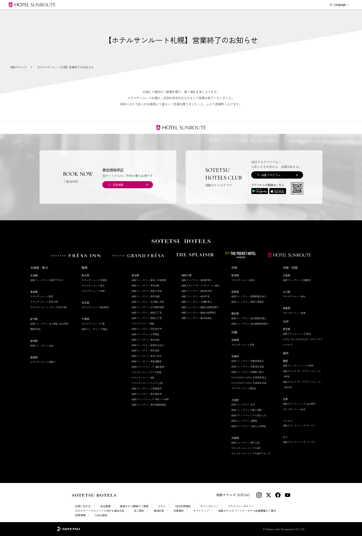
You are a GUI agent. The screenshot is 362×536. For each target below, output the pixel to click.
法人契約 (139, 510)
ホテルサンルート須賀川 (42, 362)
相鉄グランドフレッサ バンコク (299, 442)
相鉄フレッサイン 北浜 (243, 404)
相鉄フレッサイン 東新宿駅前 (147, 361)
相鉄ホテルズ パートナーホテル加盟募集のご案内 (247, 510)
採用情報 (80, 515)
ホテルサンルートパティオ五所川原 (48, 307)
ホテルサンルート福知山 (243, 388)
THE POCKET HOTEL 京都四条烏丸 (248, 377)
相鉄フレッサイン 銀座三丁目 (147, 312)
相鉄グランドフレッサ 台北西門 (299, 403)
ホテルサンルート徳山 (294, 296)
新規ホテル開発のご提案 (134, 506)
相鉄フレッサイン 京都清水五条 (247, 366)
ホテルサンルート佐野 (93, 291)
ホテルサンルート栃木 (93, 285)
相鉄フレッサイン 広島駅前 (297, 280)
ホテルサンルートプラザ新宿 (146, 372)
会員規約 (178, 510)
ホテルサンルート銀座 (143, 323)
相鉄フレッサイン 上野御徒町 (147, 388)
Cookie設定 (101, 515)
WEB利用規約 (183, 506)
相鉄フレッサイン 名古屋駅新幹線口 (249, 323)
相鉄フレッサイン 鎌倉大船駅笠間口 (200, 307)
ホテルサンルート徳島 (294, 313)
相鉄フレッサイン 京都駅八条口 (247, 372)
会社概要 (105, 506)
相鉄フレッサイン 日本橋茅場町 (148, 307)
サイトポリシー (209, 506)
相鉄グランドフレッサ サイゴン (299, 425)
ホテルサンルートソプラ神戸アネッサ (250, 453)
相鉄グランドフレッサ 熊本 (297, 334)
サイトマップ (201, 510)
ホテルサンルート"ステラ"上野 (147, 383)
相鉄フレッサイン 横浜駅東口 (196, 280)
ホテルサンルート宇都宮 (94, 280)
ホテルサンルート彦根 (242, 344)
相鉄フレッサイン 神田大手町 (147, 291)
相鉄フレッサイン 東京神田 (146, 285)
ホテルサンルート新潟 (242, 280)
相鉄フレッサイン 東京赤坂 (146, 339)
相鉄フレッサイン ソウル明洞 (298, 365)
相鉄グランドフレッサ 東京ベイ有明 (150, 399)
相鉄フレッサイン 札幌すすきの (46, 280)
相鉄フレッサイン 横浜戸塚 (195, 296)
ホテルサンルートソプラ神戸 (246, 448)
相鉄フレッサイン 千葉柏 (94, 329)
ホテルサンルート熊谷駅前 (95, 307)
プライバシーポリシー (241, 506)
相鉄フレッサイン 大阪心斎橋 (246, 410)
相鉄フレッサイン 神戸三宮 (245, 442)
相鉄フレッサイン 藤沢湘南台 (196, 318)
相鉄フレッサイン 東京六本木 (147, 356)
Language (340, 4)
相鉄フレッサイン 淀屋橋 (244, 420)
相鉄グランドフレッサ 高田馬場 (148, 366)
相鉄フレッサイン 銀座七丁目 (147, 318)
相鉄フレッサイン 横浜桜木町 (196, 291)
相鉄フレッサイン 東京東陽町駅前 (149, 404)
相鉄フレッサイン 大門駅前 (146, 334)
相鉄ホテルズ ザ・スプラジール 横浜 (200, 285)
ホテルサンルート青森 (41, 296)
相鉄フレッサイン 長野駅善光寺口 (248, 296)
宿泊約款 (159, 510)
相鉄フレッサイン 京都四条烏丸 (247, 361)
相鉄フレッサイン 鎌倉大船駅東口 (198, 312)
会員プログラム (270, 175)
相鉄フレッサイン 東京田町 (146, 350)
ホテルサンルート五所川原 (44, 301)
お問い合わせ (83, 506)
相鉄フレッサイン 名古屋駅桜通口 (248, 318)
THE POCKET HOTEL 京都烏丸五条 (248, 383)
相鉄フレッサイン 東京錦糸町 (147, 394)
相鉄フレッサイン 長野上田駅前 (247, 301)
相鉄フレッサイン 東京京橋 (146, 296)
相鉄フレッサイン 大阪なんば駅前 (248, 426)
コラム (162, 506)
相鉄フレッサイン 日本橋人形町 (148, 301)
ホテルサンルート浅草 (143, 377)
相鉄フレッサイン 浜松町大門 (147, 329)
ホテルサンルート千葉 (93, 323)
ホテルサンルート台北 (294, 409)
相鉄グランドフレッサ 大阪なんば (248, 415)
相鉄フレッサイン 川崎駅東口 (196, 301)
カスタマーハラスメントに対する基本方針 (99, 510)
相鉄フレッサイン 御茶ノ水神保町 (149, 280)
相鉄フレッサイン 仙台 (42, 345)
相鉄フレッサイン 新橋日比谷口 (148, 345)
